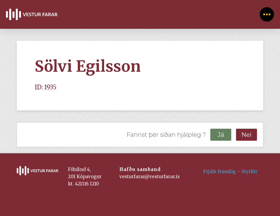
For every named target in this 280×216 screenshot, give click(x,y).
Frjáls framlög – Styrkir (230, 171)
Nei (246, 134)
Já (220, 134)
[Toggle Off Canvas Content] (267, 14)
